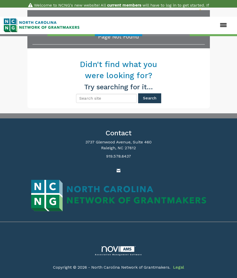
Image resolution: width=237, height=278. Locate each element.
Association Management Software (118, 250)
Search (149, 98)
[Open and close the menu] (155, 25)
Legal (178, 267)
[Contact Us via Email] (118, 171)
